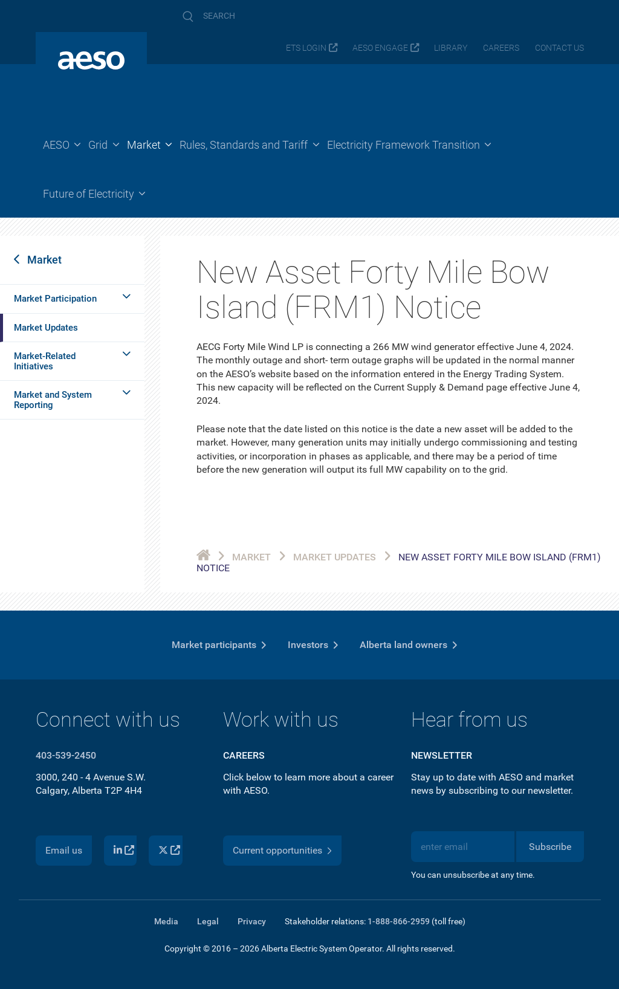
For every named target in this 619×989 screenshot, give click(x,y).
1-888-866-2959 (399, 921)
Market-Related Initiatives (45, 361)
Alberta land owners (403, 644)
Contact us (559, 48)
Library (450, 48)
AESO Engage (380, 48)
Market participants (214, 644)
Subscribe (550, 846)
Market (44, 259)
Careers (501, 48)
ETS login (306, 48)
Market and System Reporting (53, 399)
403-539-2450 (66, 755)
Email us (63, 850)
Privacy (252, 921)
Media (166, 921)
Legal (208, 921)
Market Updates (46, 327)
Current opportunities (277, 850)
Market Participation (55, 298)
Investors (308, 644)
